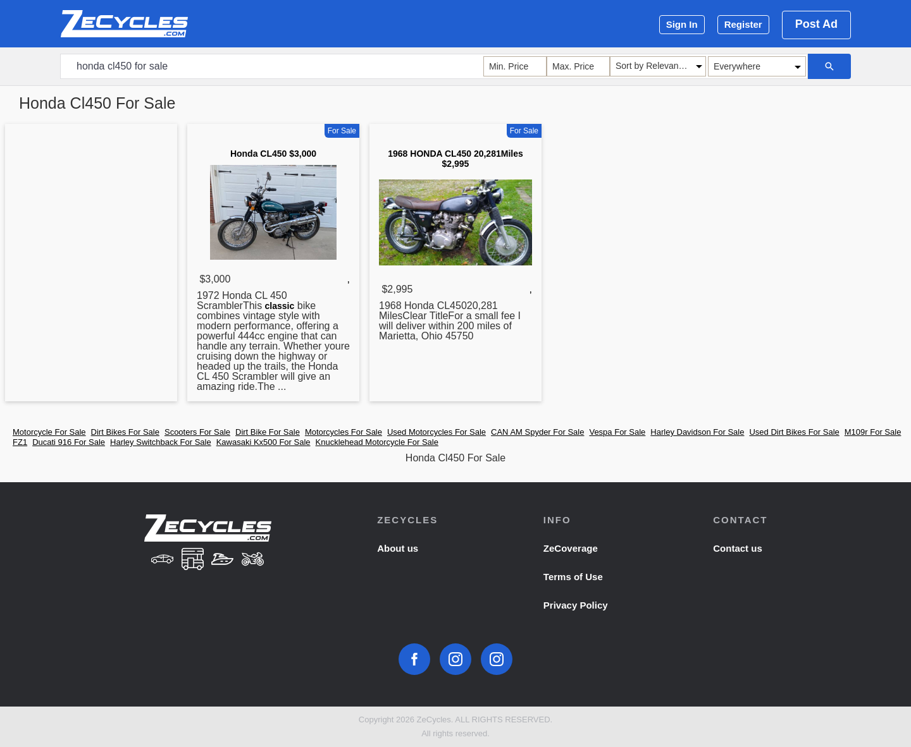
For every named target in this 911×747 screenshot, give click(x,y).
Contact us (737, 548)
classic (280, 306)
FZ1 (20, 442)
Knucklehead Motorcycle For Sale (377, 442)
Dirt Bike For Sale (267, 432)
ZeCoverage (570, 548)
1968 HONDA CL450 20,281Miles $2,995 (455, 159)
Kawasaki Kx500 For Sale (263, 442)
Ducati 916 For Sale (68, 442)
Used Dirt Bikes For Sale (794, 432)
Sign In (682, 24)
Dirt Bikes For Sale (125, 432)
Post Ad (816, 24)
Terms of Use (573, 576)
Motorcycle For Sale (49, 432)
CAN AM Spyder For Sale (537, 432)
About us (397, 548)
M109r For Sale (873, 432)
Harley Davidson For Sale (697, 432)
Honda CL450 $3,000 (273, 154)
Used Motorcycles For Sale (436, 432)
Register (743, 24)
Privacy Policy (575, 605)
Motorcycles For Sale (343, 432)
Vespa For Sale (617, 432)
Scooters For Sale (197, 432)
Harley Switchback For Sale (160, 442)
